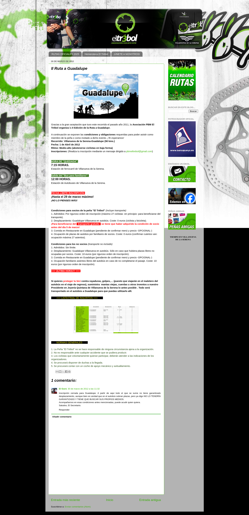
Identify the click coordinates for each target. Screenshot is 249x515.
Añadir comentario (61, 416)
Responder (64, 410)
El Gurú (63, 389)
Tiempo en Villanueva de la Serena (183, 238)
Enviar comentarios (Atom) (78, 506)
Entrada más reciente (65, 500)
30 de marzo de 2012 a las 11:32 (84, 389)
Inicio (109, 500)
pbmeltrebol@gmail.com (139, 151)
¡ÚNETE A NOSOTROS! (127, 54)
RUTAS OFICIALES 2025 (65, 54)
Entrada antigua (150, 500)
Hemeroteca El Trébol (96, 54)
